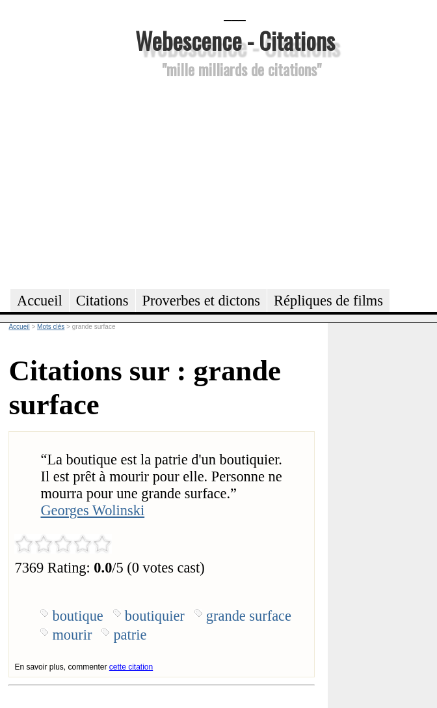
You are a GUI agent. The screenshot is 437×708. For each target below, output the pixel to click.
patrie (129, 635)
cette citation (131, 667)
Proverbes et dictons (201, 300)
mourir (72, 635)
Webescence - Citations (235, 40)
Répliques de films (328, 300)
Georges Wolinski (92, 510)
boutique (77, 616)
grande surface (248, 616)
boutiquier (155, 616)
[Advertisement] (235, 182)
